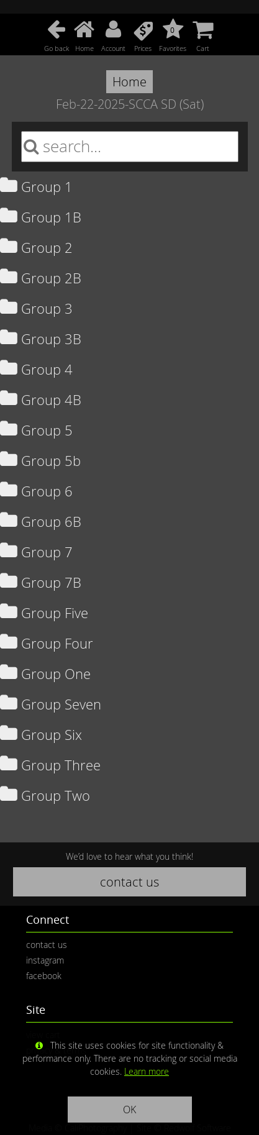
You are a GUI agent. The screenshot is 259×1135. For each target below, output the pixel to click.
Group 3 (36, 308)
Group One (45, 674)
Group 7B (40, 582)
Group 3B (40, 339)
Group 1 (36, 187)
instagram (45, 960)
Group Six (41, 735)
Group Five (44, 613)
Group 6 (36, 491)
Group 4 (36, 369)
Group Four (46, 643)
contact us (129, 881)
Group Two (45, 795)
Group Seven (50, 704)
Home (129, 81)
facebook (43, 976)
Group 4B (40, 400)
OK (129, 1109)
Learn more (146, 1071)
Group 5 (36, 430)
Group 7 (36, 552)
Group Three (50, 765)
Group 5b (40, 461)
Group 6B (40, 522)
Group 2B (40, 278)
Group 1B (40, 217)
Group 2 (36, 248)
